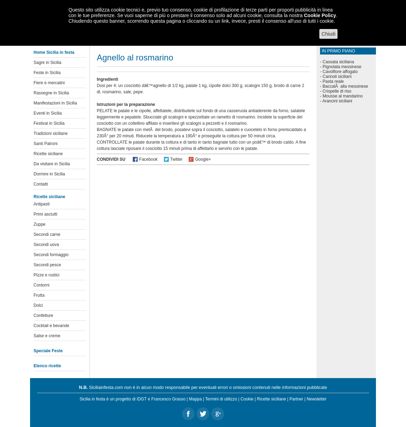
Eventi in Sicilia (48, 113)
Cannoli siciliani (336, 76)
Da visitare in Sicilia (52, 163)
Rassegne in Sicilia (51, 93)
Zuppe (39, 224)
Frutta (39, 295)
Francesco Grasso (168, 399)
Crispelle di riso (336, 91)
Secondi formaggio (51, 254)
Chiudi (328, 34)
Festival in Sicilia (49, 123)
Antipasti (42, 204)
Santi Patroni (46, 143)
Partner (296, 399)
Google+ (203, 159)
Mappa (195, 399)
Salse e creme (47, 335)
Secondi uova (46, 244)
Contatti (41, 184)
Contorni (41, 285)
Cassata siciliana (338, 61)
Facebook (148, 159)
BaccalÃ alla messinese (345, 86)
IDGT (141, 399)
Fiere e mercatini (49, 82)
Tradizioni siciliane (51, 133)
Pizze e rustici (46, 275)
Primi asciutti (45, 214)
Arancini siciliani (337, 101)
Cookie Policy (320, 15)
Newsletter (317, 399)
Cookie (246, 399)
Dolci (38, 305)
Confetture (43, 315)
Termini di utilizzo (221, 399)
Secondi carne (47, 234)
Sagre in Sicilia (47, 62)
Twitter (176, 159)
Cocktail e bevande (51, 325)
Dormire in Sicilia (49, 174)
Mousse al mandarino (342, 96)
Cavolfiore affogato (340, 71)
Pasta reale (333, 81)
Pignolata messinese (341, 66)
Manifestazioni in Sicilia (55, 103)
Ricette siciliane (48, 153)
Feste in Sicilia (47, 72)
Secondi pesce (47, 264)
